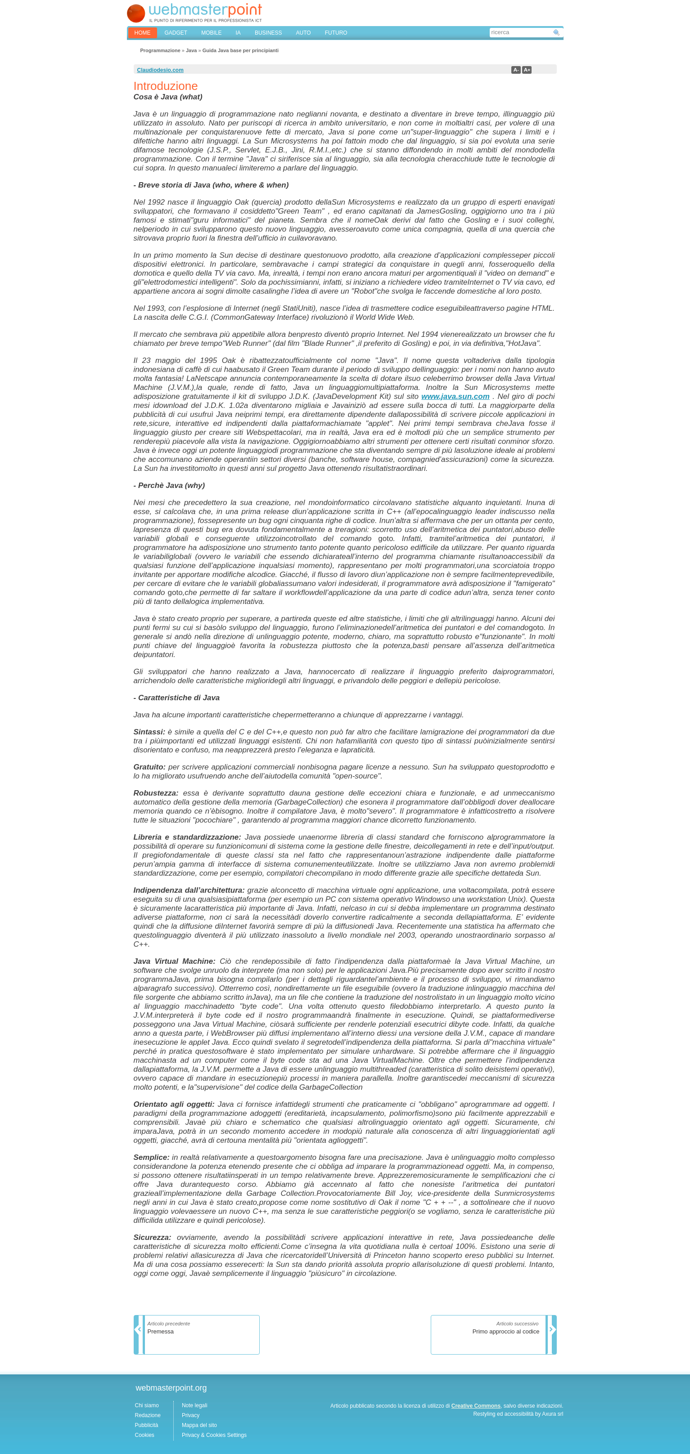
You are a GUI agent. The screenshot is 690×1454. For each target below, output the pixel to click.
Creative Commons (476, 1406)
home (143, 33)
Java (191, 50)
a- (516, 70)
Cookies (144, 1435)
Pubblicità (146, 1425)
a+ (527, 70)
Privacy (190, 1415)
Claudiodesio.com (160, 70)
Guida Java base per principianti (241, 50)
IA (238, 33)
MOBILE (211, 33)
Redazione (148, 1415)
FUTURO (336, 33)
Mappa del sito (199, 1425)
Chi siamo (147, 1405)
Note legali (194, 1405)
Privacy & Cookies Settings (214, 1435)
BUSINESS (268, 33)
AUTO (303, 33)
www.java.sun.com (455, 396)
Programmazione (160, 50)
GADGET (176, 33)
